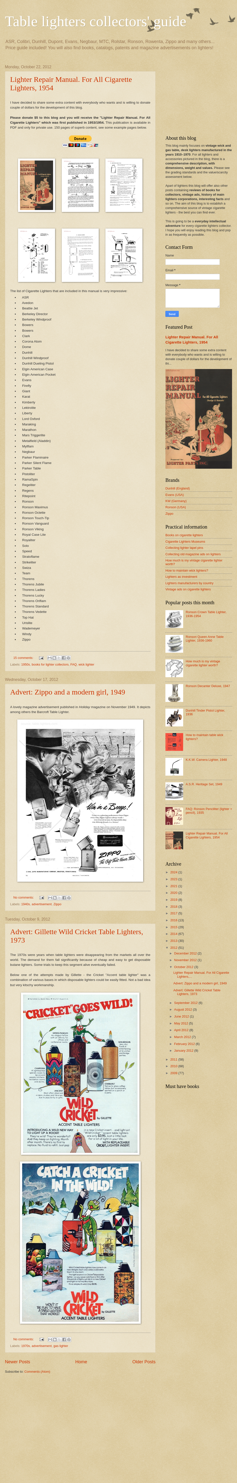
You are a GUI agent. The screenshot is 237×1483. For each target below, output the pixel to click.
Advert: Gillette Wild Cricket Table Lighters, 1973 (196, 992)
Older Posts (144, 1361)
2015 (174, 927)
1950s (25, 664)
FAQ (73, 664)
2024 (174, 872)
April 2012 (181, 1030)
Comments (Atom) (37, 1371)
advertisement (42, 904)
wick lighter (86, 664)
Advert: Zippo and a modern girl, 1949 (67, 692)
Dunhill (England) (177, 488)
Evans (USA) (174, 495)
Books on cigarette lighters (184, 535)
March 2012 (183, 1037)
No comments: (24, 897)
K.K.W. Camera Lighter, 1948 (206, 760)
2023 (174, 879)
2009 (174, 1073)
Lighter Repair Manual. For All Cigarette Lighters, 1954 (207, 835)
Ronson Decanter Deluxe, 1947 (208, 686)
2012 (174, 948)
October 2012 (184, 967)
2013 (174, 941)
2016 (174, 920)
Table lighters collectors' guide (95, 21)
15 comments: (23, 658)
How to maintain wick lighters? (186, 570)
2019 (174, 900)
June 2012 (182, 1016)
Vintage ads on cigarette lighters (188, 589)
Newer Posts (17, 1361)
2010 (174, 1066)
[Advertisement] (46, 1427)
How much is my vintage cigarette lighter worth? (203, 663)
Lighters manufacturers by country (189, 583)
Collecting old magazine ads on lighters (193, 554)
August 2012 (183, 1009)
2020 (174, 893)
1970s (25, 1346)
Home (81, 1361)
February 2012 (185, 1044)
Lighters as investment (181, 577)
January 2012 (184, 1050)
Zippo (57, 904)
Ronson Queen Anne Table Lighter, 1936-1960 (205, 638)
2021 (174, 886)
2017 (174, 913)
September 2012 (186, 1003)
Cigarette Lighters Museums (185, 541)
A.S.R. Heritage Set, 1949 (204, 784)
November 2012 (186, 960)
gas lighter (60, 1346)
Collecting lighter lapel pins (184, 548)
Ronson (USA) (175, 507)
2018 (174, 906)
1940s (25, 904)
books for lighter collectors (50, 664)
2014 (174, 934)
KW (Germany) (176, 501)
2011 (174, 1059)
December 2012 (186, 953)
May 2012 (181, 1023)
